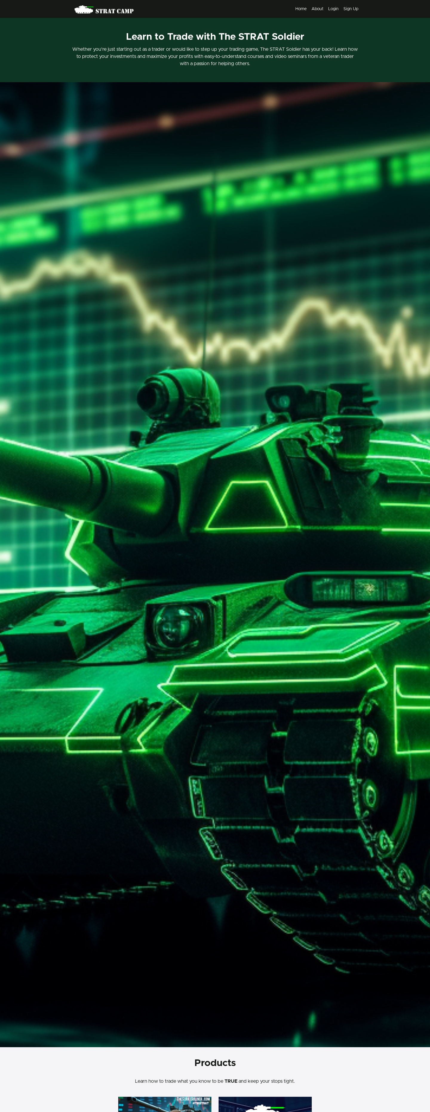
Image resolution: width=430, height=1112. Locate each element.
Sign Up (350, 9)
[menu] (324, 9)
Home (301, 9)
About (317, 9)
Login (333, 9)
